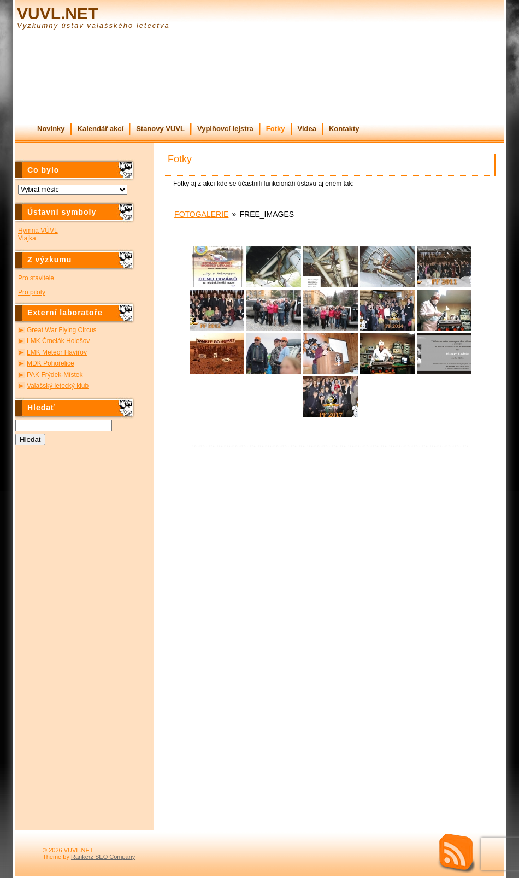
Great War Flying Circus (62, 330)
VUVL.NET (57, 13)
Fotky (275, 129)
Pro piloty (31, 292)
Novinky (51, 129)
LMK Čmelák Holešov (58, 341)
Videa (307, 129)
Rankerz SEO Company (103, 856)
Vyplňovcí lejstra (225, 129)
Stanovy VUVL (160, 129)
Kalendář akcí (101, 129)
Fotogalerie (201, 214)
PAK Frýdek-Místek (54, 375)
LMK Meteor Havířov (57, 352)
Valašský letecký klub (58, 386)
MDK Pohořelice (50, 363)
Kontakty (344, 129)
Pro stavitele (36, 278)
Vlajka (27, 238)
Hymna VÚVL (38, 230)
